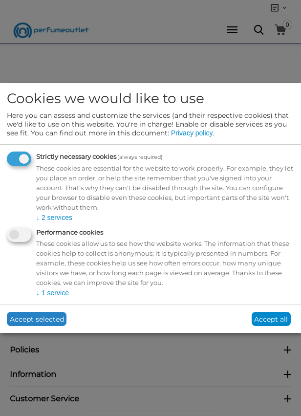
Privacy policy (192, 133)
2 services (54, 217)
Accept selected (37, 319)
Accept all (271, 319)
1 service (52, 293)
